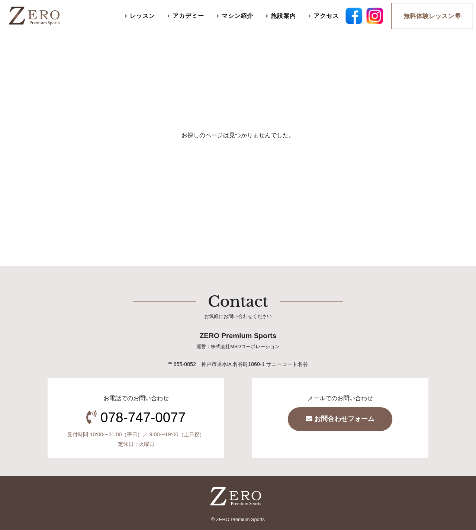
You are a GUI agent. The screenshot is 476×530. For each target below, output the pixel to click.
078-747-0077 (143, 417)
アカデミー (186, 15)
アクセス (324, 15)
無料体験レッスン (432, 16)
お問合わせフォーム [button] (340, 419)
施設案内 (281, 15)
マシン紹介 (235, 15)
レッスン (140, 15)
